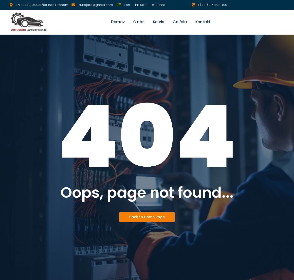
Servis (158, 21)
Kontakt (203, 21)
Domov (118, 21)
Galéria (180, 21)
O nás (139, 21)
